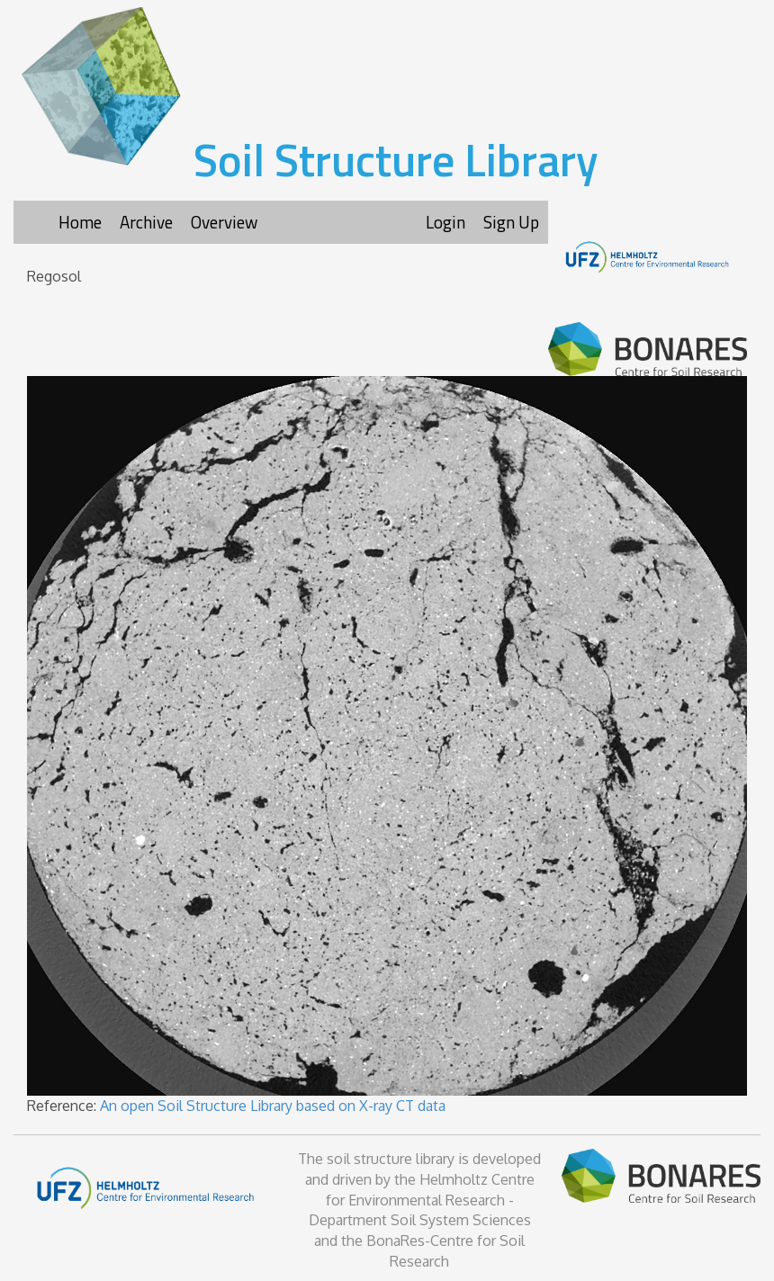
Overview (224, 222)
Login (445, 222)
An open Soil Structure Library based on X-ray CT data (273, 1106)
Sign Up (511, 222)
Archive (146, 222)
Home (80, 222)
